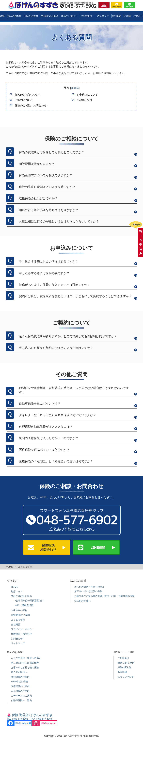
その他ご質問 (85, 100)
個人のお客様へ (19, 672)
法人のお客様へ (82, 600)
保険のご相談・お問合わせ (31, 105)
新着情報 (122, 672)
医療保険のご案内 (20, 686)
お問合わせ (17, 638)
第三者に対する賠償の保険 (88, 591)
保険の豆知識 (124, 667)
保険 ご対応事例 (126, 662)
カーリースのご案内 (21, 695)
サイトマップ (18, 643)
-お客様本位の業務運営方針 (29, 600)
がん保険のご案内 (20, 691)
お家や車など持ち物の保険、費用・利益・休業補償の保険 (104, 596)
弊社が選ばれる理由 (21, 596)
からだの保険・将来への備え (89, 586)
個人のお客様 (31, 16)
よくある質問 (18, 619)
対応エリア (103, 16)
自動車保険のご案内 (21, 700)
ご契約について (24, 100)
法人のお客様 (14, 16)
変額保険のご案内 (20, 677)
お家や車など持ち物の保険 (25, 667)
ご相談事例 (123, 658)
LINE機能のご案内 (20, 615)
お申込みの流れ (19, 610)
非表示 (75, 87)
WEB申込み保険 (49, 16)
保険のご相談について (28, 94)
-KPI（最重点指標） (25, 605)
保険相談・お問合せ (21, 633)
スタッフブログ (126, 677)
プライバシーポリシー (22, 629)
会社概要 (116, 16)
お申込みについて (87, 94)
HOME (9, 566)
